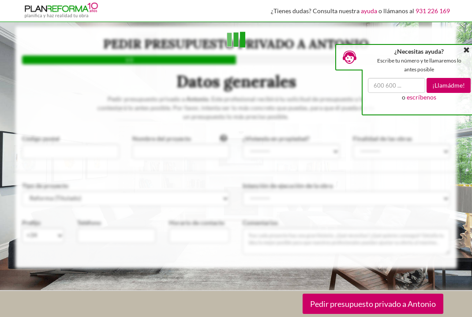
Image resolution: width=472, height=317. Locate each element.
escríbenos (421, 97)
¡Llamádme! (448, 85)
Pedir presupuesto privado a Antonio (373, 304)
